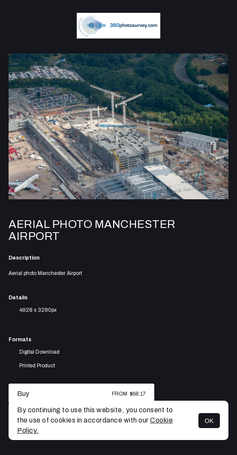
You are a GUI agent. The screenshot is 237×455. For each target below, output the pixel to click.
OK (209, 420)
